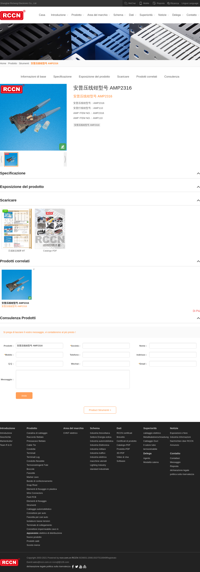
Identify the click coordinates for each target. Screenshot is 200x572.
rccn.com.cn (65, 557)
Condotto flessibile (35, 461)
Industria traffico (97, 453)
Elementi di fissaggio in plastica (42, 489)
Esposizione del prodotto (94, 76)
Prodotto (77, 15)
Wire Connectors (35, 493)
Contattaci (175, 458)
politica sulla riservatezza (182, 474)
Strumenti (24, 63)
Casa (42, 15)
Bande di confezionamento (39, 481)
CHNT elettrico (70, 433)
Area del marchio (97, 15)
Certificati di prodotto (126, 441)
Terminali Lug (33, 457)
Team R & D (6, 445)
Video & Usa (123, 457)
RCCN (75, 557)
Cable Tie (31, 445)
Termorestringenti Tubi (37, 465)
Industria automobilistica (101, 441)
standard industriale (99, 469)
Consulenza (171, 76)
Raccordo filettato (35, 437)
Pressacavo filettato (36, 441)
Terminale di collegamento (39, 525)
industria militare (98, 449)
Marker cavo (33, 477)
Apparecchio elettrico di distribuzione (44, 533)
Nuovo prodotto (34, 537)
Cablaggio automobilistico (39, 509)
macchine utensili (98, 461)
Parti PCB (31, 497)
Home (3, 63)
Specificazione (62, 76)
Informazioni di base (33, 76)
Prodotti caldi (33, 541)
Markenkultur (6, 441)
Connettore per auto (36, 513)
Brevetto (121, 437)
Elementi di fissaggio (36, 501)
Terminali (31, 453)
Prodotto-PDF (123, 449)
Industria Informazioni (180, 437)
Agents (146, 458)
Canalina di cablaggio (37, 433)
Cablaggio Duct (150, 441)
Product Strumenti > (100, 410)
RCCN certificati (124, 433)
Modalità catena (151, 462)
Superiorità (146, 15)
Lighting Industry (98, 465)
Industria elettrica (98, 457)
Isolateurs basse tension (38, 521)
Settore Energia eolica (100, 437)
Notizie (162, 15)
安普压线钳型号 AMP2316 (44, 63)
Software (121, 461)
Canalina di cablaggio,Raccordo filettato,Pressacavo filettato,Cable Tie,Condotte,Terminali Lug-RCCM (13, 15)
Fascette (31, 473)
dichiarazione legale (179, 470)
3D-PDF (120, 453)
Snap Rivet (32, 485)
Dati (131, 15)
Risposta (174, 466)
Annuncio (174, 445)
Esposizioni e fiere (179, 433)
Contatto (192, 15)
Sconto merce (33, 545)
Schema (118, 15)
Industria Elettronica (99, 445)
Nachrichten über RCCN (181, 441)
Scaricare (123, 76)
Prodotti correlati (146, 76)
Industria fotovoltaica (100, 433)
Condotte (31, 449)
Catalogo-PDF (123, 445)
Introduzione (58, 15)
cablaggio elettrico (152, 433)
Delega (176, 15)
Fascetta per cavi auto (37, 517)
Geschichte (5, 437)
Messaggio (175, 462)
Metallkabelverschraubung (156, 437)
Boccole (30, 469)
